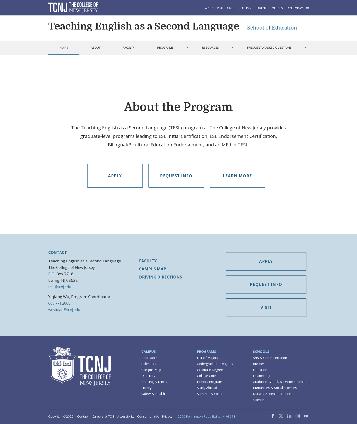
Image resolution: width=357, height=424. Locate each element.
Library (146, 387)
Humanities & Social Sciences (275, 387)
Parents (262, 8)
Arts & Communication (270, 358)
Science (258, 399)
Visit (220, 8)
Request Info (176, 175)
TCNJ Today (294, 8)
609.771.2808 (59, 303)
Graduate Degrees (210, 370)
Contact (82, 416)
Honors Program (209, 382)
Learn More (237, 175)
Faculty (148, 261)
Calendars (148, 364)
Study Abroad (207, 387)
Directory (148, 376)
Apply (209, 8)
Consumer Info (148, 416)
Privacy (167, 416)
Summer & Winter (210, 393)
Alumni (247, 8)
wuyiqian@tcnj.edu (64, 309)
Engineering (261, 376)
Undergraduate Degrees (215, 364)
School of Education (272, 28)
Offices (277, 8)
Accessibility (125, 416)
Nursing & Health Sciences (272, 393)
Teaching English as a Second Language (143, 26)
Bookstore (149, 358)
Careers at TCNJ (103, 416)
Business (259, 364)
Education (260, 370)
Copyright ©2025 (60, 416)
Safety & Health (153, 393)
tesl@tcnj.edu (59, 286)
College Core (206, 376)
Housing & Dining (154, 382)
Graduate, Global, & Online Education (281, 382)
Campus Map (152, 269)
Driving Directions (160, 277)
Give (230, 8)
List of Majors (207, 358)
